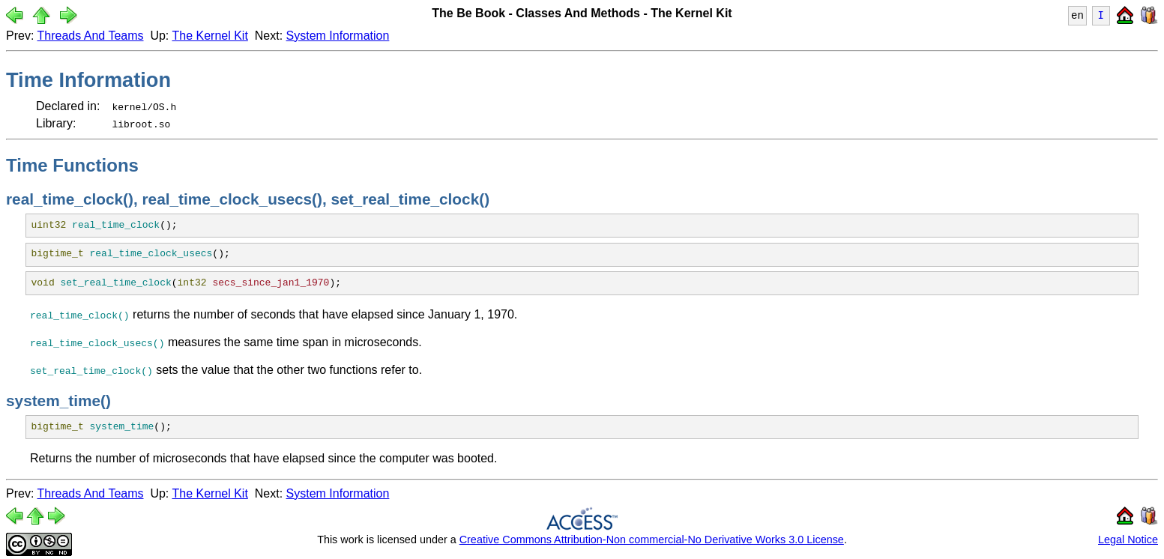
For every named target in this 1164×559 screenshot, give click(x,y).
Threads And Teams (90, 35)
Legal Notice (1128, 540)
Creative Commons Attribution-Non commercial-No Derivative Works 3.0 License (651, 540)
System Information (338, 35)
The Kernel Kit (209, 35)
